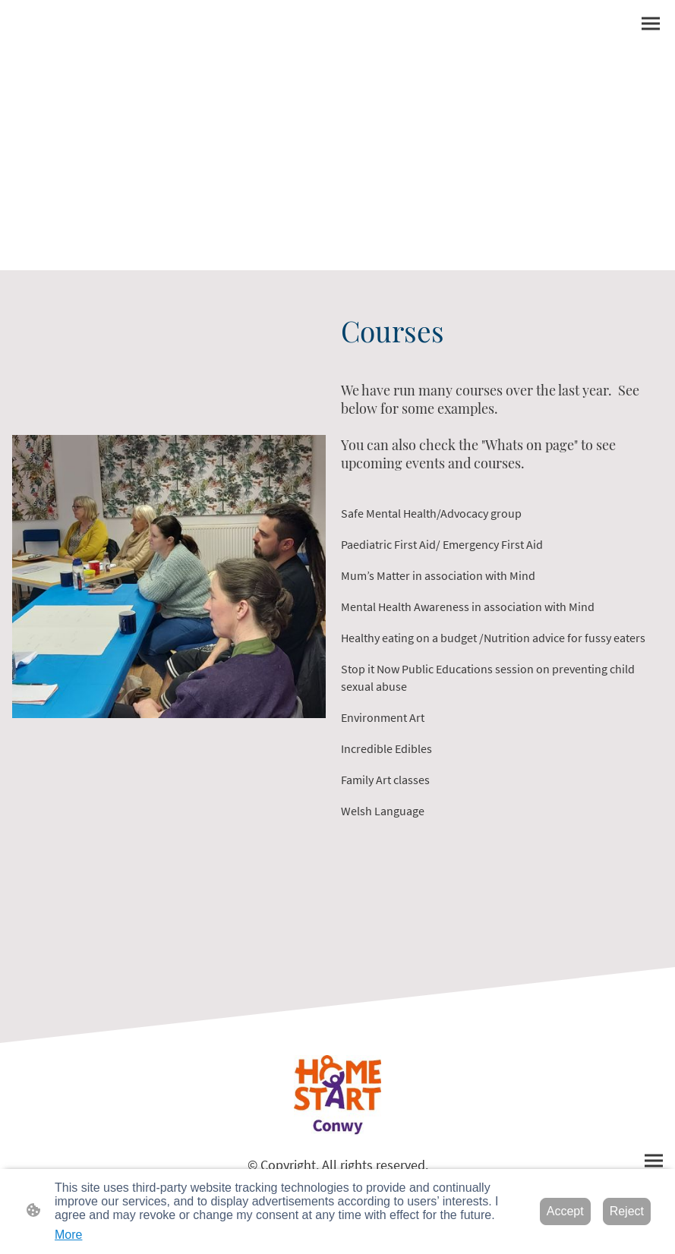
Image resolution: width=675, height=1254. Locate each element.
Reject (627, 1211)
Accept (565, 1211)
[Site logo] (337, 1095)
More (68, 1234)
